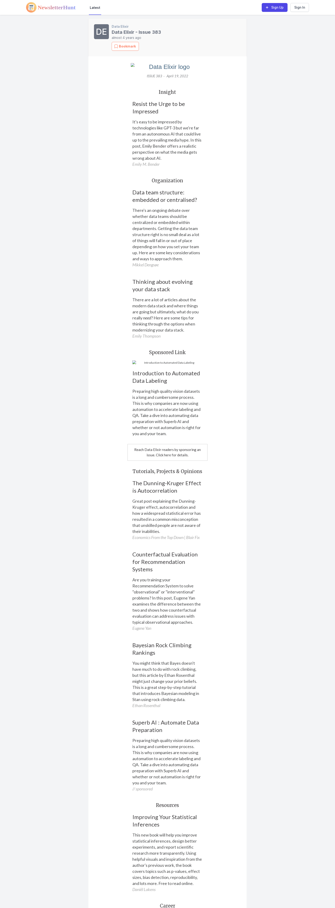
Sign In (299, 7)
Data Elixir (120, 26)
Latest (95, 8)
